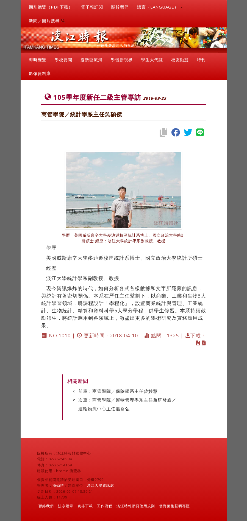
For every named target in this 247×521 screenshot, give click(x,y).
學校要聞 (63, 59)
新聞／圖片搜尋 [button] (47, 20)
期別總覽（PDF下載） (51, 7)
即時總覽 (37, 59)
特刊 (201, 59)
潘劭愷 (58, 485)
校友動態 (180, 59)
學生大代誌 (152, 59)
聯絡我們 (46, 505)
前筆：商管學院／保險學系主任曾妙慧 (118, 391)
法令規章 (65, 505)
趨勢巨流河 (91, 59)
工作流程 (104, 505)
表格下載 (85, 505)
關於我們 (120, 7)
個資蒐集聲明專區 (174, 505)
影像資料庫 (40, 73)
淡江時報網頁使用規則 (135, 505)
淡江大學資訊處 (100, 485)
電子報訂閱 (92, 7)
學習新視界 (122, 59)
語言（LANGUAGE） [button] (160, 7)
